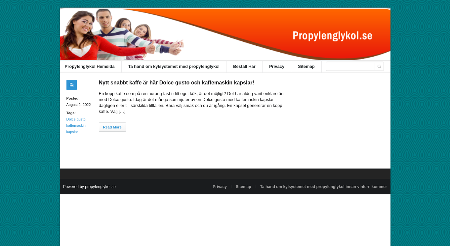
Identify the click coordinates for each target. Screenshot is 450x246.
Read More (112, 127)
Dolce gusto (76, 119)
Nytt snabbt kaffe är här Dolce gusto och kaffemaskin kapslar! (176, 82)
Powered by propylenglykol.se (89, 186)
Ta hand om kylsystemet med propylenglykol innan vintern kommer (323, 186)
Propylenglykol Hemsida (90, 66)
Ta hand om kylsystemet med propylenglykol (174, 66)
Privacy (276, 66)
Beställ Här (244, 66)
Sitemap (306, 66)
